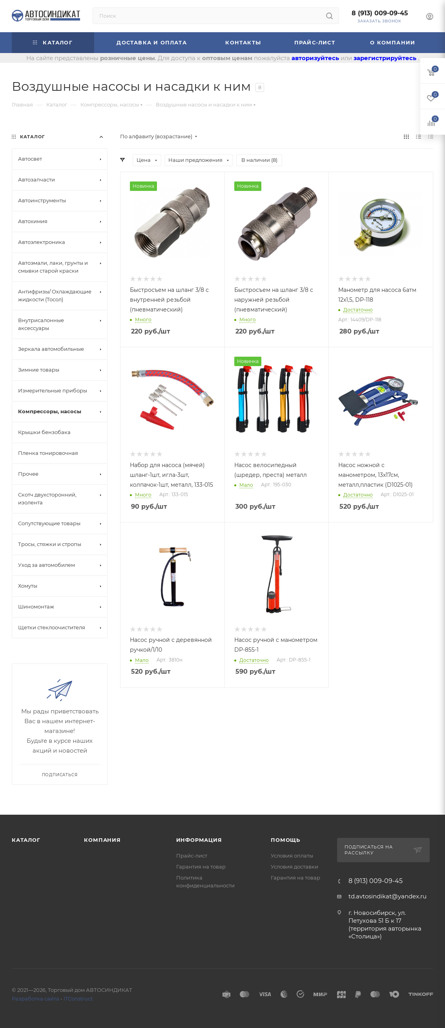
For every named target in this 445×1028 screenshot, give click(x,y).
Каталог (26, 840)
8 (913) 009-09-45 (380, 13)
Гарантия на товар (201, 866)
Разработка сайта (35, 998)
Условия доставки (294, 866)
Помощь (285, 840)
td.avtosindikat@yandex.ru (387, 896)
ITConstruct (78, 998)
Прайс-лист (191, 855)
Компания (102, 840)
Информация (199, 840)
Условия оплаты (292, 855)
